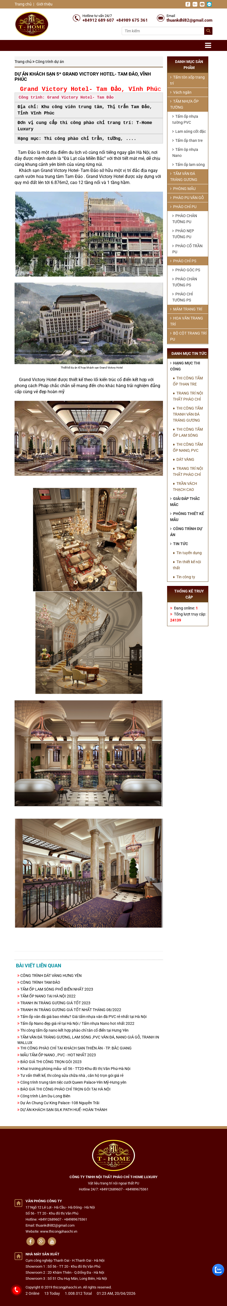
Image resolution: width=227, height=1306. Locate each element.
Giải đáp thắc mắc (185, 501)
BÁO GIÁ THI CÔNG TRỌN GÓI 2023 (51, 1062)
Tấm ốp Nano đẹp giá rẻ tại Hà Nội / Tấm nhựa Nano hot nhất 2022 (77, 1023)
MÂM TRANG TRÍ (186, 309)
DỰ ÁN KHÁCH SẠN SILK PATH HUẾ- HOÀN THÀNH (63, 1109)
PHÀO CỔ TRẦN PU (187, 249)
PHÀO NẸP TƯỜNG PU (183, 234)
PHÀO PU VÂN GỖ (187, 197)
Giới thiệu (44, 4)
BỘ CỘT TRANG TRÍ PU (188, 336)
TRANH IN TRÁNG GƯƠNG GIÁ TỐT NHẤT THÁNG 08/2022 (70, 1010)
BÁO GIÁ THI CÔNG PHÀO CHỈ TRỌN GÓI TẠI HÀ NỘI (65, 1089)
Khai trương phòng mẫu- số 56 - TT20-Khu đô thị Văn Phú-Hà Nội (75, 1068)
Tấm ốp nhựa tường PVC (185, 119)
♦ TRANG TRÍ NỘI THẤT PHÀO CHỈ (188, 396)
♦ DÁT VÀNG (183, 459)
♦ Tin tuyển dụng (187, 553)
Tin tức (179, 544)
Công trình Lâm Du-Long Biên (45, 1096)
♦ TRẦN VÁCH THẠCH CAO (185, 486)
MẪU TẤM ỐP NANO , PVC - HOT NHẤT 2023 (58, 1055)
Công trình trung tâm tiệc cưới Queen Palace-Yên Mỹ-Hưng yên (73, 1082)
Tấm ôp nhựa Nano (185, 152)
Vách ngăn (181, 92)
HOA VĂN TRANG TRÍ (186, 321)
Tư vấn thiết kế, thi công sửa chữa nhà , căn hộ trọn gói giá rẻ (71, 1075)
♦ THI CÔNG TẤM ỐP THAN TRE (188, 381)
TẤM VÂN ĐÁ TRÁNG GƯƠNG (183, 176)
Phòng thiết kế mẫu (187, 516)
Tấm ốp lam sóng (188, 164)
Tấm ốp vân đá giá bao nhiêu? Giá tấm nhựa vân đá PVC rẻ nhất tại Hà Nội (83, 1016)
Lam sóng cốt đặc (189, 131)
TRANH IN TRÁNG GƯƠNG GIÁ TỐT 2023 (55, 1003)
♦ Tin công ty (184, 577)
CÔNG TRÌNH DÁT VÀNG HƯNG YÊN (51, 975)
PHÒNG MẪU (183, 188)
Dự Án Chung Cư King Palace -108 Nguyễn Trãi (59, 1103)
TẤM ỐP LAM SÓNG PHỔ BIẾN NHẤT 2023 (56, 989)
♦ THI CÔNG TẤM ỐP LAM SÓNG (188, 432)
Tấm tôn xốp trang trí (187, 80)
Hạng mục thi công (185, 366)
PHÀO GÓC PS (186, 270)
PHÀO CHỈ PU (183, 207)
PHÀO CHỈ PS (183, 261)
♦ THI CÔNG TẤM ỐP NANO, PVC (188, 447)
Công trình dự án (49, 61)
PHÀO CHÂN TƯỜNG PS (184, 282)
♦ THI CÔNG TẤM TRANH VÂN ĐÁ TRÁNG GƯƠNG (188, 414)
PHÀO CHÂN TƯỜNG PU (184, 219)
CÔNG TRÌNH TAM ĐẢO (40, 982)
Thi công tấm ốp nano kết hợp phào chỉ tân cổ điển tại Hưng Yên (74, 1030)
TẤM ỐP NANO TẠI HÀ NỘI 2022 (48, 996)
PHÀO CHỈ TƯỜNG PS (182, 297)
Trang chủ (23, 4)
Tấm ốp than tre (187, 140)
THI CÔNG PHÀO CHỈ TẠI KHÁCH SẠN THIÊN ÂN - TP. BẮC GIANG (76, 1048)
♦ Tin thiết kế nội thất (187, 565)
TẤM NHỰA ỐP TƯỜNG (184, 104)
